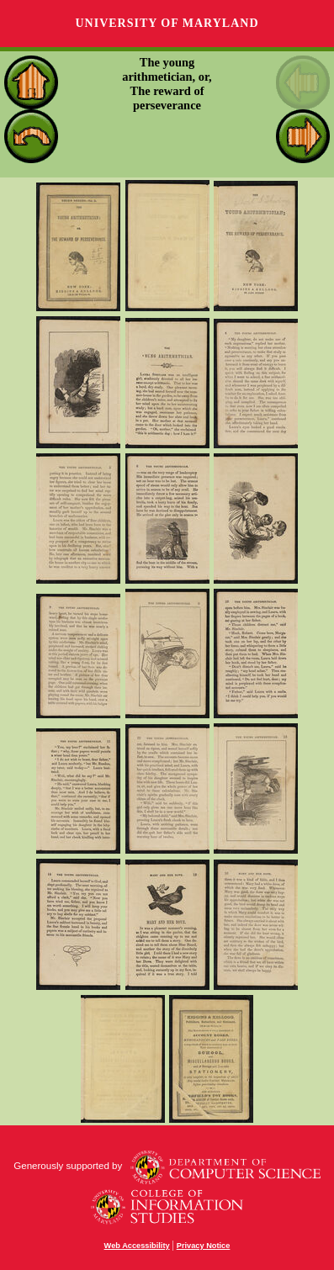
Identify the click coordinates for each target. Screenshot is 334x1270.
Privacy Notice (204, 1245)
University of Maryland (166, 23)
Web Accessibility (137, 1245)
